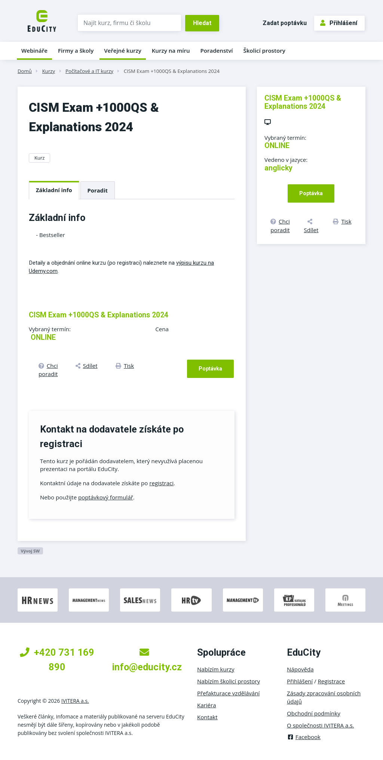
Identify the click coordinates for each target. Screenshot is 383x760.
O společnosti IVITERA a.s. (320, 725)
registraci (161, 483)
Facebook (304, 737)
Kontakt (207, 717)
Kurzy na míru (171, 50)
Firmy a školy (76, 50)
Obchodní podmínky (313, 713)
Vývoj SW (30, 551)
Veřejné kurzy (122, 50)
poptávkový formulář (105, 497)
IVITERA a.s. (75, 700)
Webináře (34, 50)
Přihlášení (338, 23)
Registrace (331, 681)
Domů (25, 71)
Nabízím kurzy (215, 669)
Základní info (54, 190)
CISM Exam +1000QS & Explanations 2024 (172, 71)
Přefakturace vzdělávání (228, 693)
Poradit (98, 190)
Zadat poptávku (285, 23)
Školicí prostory (264, 50)
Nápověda (300, 669)
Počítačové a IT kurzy (89, 71)
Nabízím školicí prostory (228, 681)
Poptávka (210, 369)
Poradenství (216, 50)
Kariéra (206, 705)
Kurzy (48, 71)
